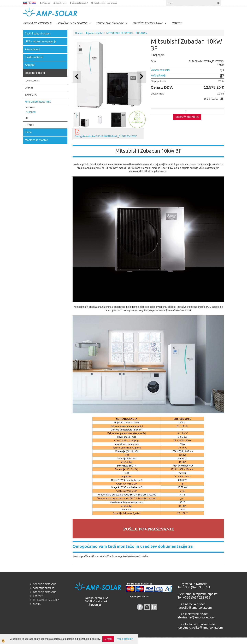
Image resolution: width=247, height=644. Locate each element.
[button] (141, 77)
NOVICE (176, 23)
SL (25, 3)
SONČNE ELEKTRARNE (72, 23)
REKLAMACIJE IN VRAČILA (46, 600)
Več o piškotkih (125, 638)
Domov (79, 33)
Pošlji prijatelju (158, 75)
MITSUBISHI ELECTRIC (38, 101)
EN (29, 3)
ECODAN (30, 107)
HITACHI (29, 125)
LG (26, 118)
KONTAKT (38, 596)
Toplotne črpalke (94, 33)
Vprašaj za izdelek (160, 70)
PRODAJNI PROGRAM (37, 23)
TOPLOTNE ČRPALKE (110, 23)
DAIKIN (29, 87)
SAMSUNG (31, 94)
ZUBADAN (31, 112)
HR (34, 3)
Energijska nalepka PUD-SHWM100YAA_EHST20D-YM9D (105, 136)
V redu (108, 638)
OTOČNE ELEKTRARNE (147, 23)
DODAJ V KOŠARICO (187, 117)
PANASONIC (32, 80)
